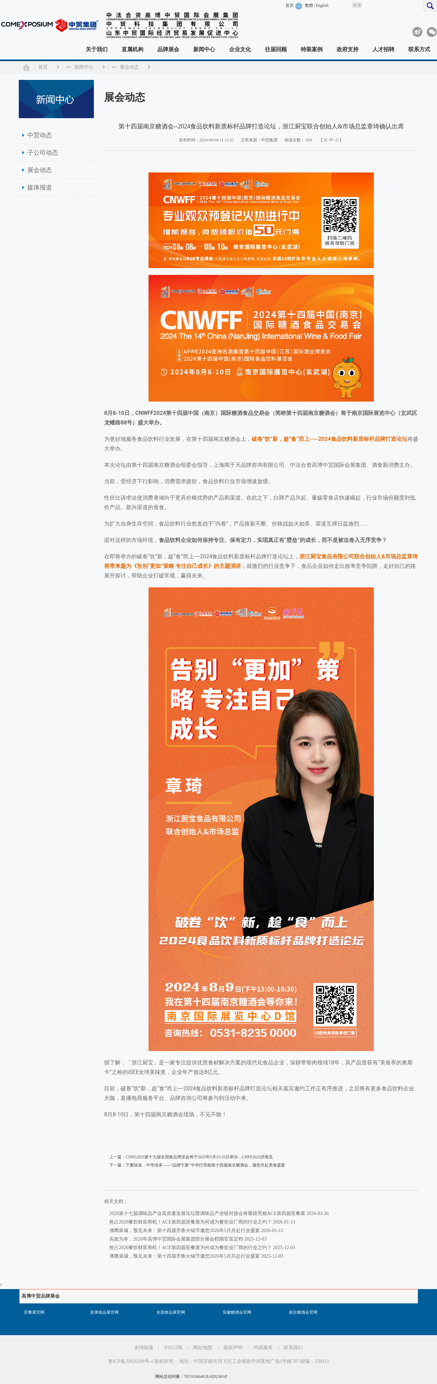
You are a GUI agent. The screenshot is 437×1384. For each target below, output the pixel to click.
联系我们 (293, 1347)
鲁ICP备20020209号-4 (130, 1361)
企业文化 (240, 49)
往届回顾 (276, 49)
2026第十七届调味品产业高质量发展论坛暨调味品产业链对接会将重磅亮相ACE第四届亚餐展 (207, 1213)
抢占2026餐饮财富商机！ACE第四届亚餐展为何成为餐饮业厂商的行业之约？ (190, 1222)
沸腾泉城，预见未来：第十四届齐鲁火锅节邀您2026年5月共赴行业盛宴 (184, 1230)
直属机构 (132, 49)
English (322, 5)
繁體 (309, 5)
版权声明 (233, 1347)
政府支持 (347, 49)
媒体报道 (39, 187)
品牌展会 (168, 49)
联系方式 (419, 49)
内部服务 (263, 1347)
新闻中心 (204, 49)
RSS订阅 (173, 1347)
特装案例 (312, 49)
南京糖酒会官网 (303, 1312)
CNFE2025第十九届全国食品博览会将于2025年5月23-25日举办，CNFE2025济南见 (199, 1157)
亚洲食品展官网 (104, 1312)
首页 (289, 5)
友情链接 (143, 1347)
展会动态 (129, 67)
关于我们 (97, 49)
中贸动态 (39, 135)
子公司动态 (42, 152)
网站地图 (202, 1347)
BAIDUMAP (216, 1376)
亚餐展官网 (34, 1312)
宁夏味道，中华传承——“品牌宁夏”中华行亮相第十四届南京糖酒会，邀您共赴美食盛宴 (205, 1165)
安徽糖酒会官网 (237, 1312)
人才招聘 (383, 49)
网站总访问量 (167, 1376)
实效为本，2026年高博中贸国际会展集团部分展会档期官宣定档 (176, 1239)
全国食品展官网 (170, 1312)
